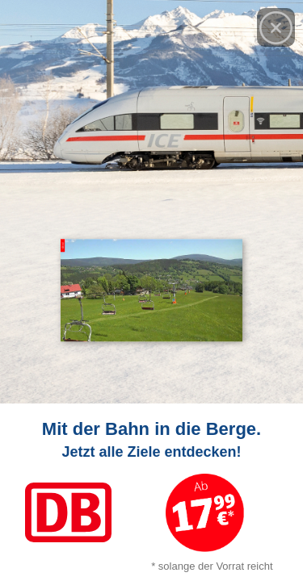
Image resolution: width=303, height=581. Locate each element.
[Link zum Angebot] (151, 492)
